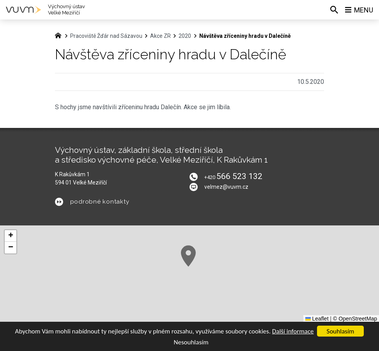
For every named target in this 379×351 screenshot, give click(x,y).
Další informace (293, 331)
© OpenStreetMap (355, 319)
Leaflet (317, 319)
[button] (188, 256)
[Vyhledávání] (334, 10)
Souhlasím (340, 331)
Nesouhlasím (191, 342)
